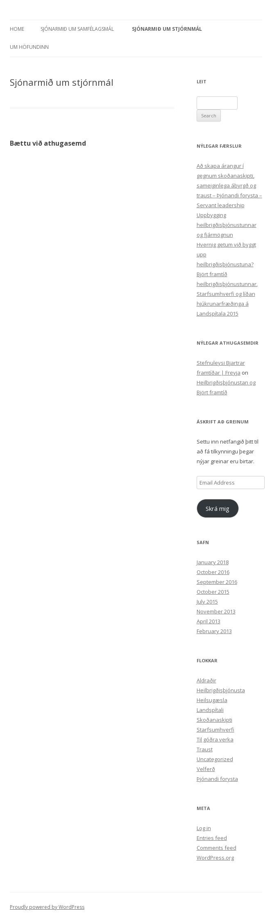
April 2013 (208, 621)
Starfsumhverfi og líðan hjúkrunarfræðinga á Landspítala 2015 (226, 303)
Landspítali (210, 710)
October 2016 (213, 572)
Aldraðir (206, 680)
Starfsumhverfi (215, 729)
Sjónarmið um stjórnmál (167, 28)
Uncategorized (215, 759)
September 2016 (217, 582)
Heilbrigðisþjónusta (221, 690)
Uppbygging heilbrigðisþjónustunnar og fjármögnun (226, 224)
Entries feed (212, 838)
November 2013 (216, 611)
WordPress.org (215, 857)
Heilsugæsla (212, 700)
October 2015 (213, 591)
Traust (205, 749)
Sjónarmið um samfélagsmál (77, 28)
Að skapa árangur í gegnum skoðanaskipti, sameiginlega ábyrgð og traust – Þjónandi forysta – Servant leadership (229, 185)
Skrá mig (217, 508)
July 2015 (207, 601)
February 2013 (214, 631)
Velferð (206, 769)
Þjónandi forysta (217, 778)
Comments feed (216, 847)
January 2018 (213, 562)
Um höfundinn (29, 46)
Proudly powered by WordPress (47, 907)
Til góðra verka (215, 739)
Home (17, 28)
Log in (204, 828)
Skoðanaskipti (214, 719)
